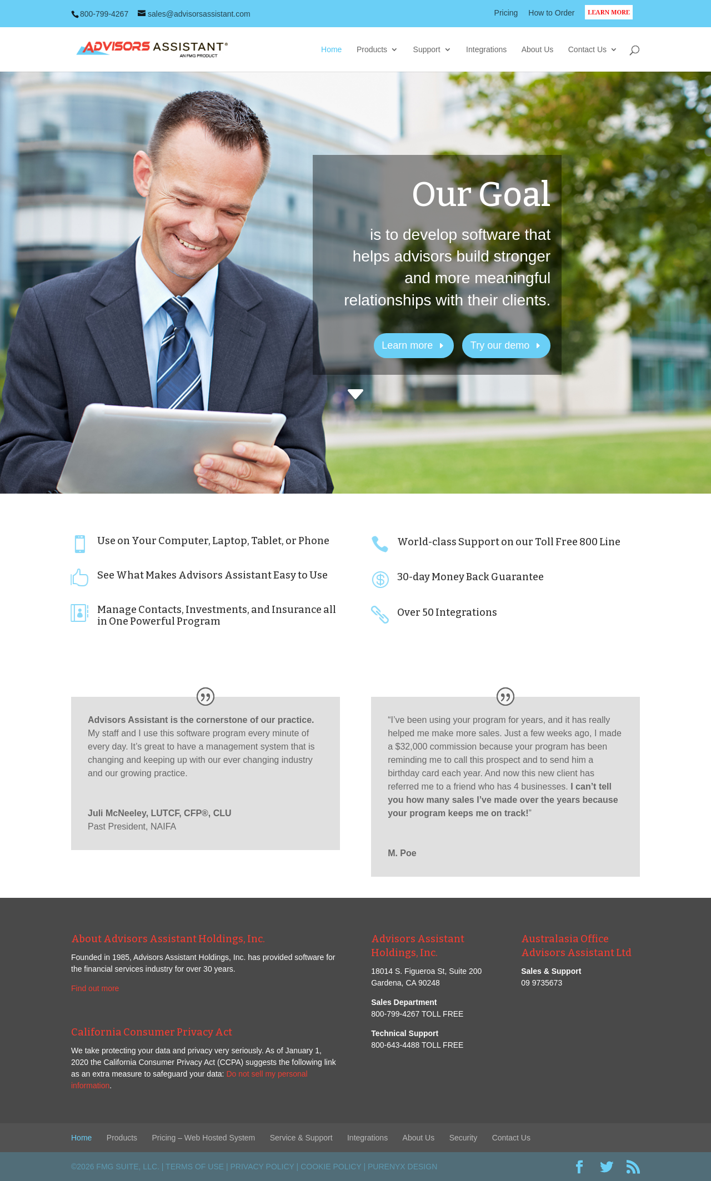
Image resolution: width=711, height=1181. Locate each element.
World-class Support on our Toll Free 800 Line (508, 542)
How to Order (551, 13)
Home (331, 50)
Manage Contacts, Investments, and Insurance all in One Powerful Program (216, 616)
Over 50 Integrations (447, 612)
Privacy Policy (262, 1166)
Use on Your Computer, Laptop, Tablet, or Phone (213, 541)
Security (463, 1137)
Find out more (95, 988)
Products (372, 50)
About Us (538, 50)
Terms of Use (195, 1166)
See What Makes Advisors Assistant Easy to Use (212, 575)
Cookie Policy (331, 1166)
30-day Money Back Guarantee (470, 577)
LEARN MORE (612, 18)
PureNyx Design (402, 1166)
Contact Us (587, 50)
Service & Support (301, 1137)
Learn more (407, 345)
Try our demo (499, 345)
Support (426, 50)
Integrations (486, 50)
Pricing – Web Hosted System (204, 1137)
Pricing (506, 13)
